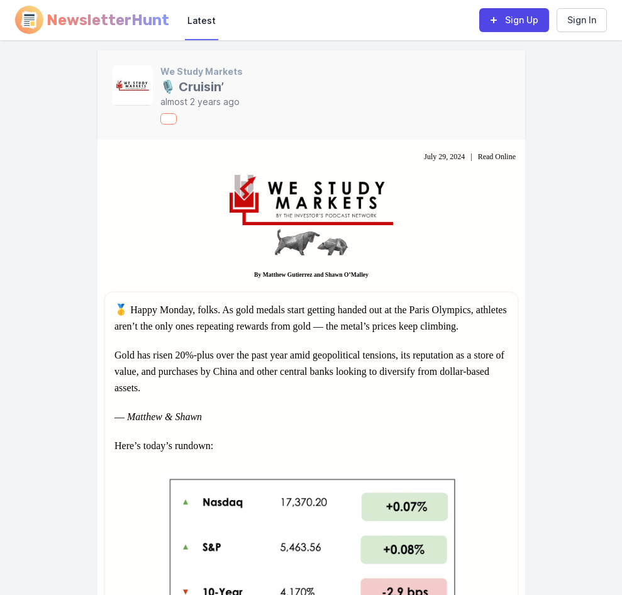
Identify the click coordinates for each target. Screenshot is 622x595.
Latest (201, 20)
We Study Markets (201, 71)
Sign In (581, 19)
